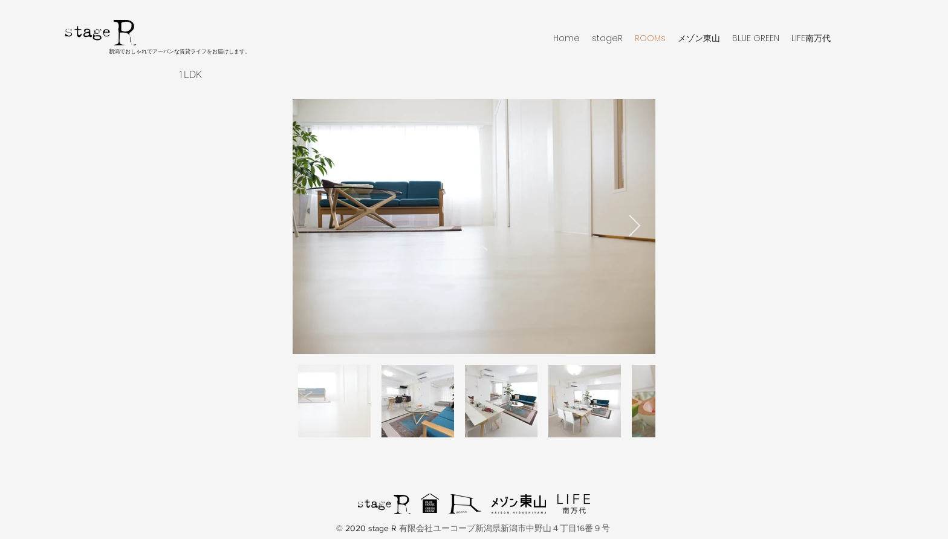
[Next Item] (634, 226)
